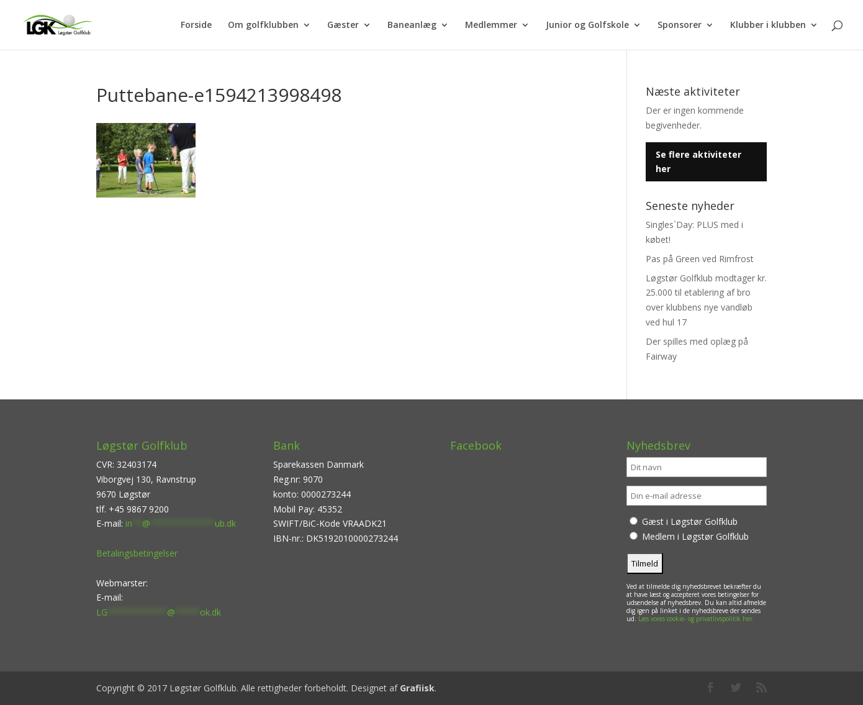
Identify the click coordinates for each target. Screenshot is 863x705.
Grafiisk (417, 688)
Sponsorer (679, 25)
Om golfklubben (263, 25)
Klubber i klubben (768, 25)
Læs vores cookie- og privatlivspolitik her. (696, 618)
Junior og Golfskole (587, 25)
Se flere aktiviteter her (698, 161)
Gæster (343, 25)
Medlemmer (491, 25)
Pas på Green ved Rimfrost (700, 259)
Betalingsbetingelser (137, 553)
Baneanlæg (411, 25)
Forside (196, 25)
